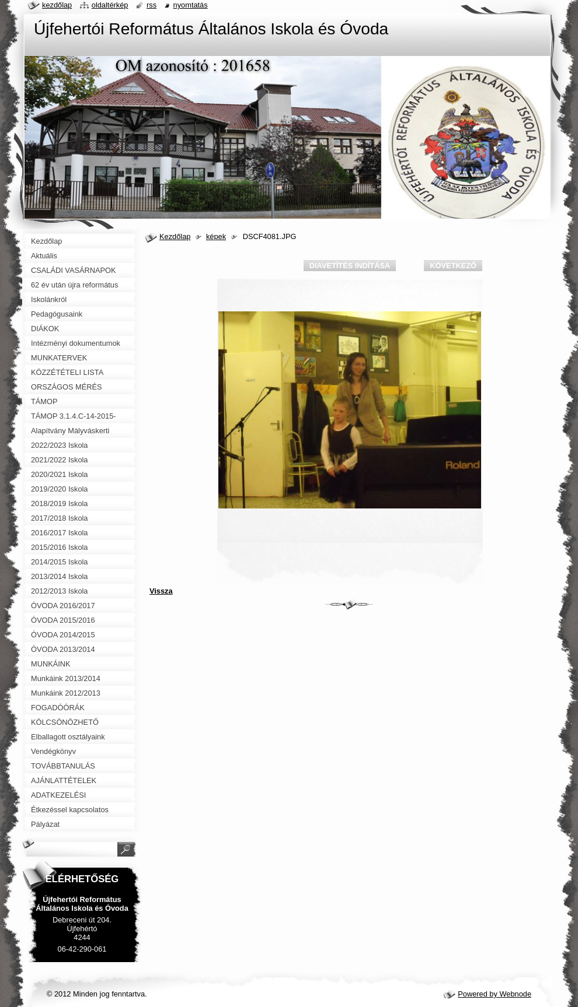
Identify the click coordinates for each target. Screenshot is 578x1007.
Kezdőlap (174, 236)
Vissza (161, 591)
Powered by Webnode (494, 994)
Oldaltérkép (110, 5)
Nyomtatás (190, 5)
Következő (453, 265)
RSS (151, 5)
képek (216, 236)
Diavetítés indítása (349, 265)
